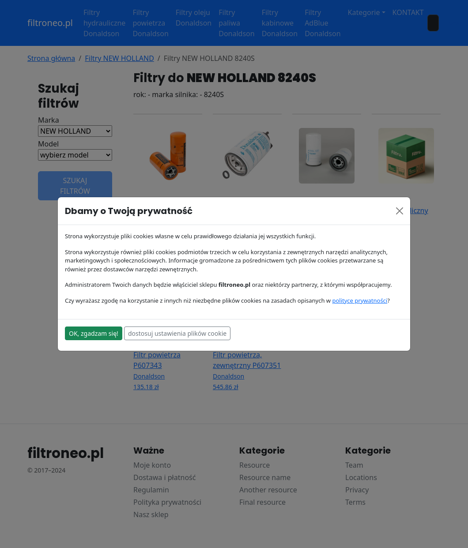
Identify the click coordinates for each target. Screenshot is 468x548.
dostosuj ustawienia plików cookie (177, 333)
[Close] (400, 211)
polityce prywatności (359, 300)
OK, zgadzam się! (93, 333)
